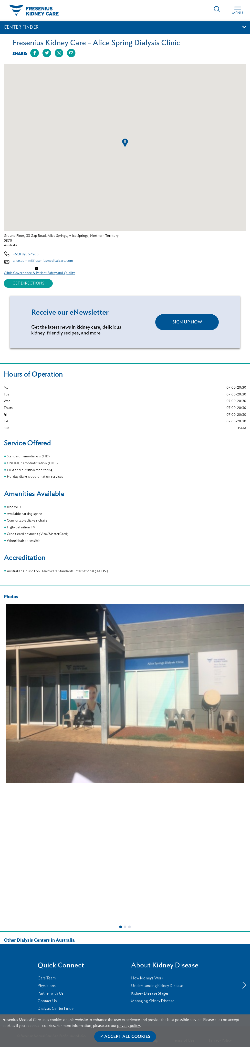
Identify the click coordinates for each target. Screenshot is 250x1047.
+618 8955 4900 (26, 254)
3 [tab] (129, 927)
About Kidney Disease (164, 965)
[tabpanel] (125, 693)
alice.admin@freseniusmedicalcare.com (43, 260)
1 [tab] (121, 927)
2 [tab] (125, 927)
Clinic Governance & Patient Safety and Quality (39, 273)
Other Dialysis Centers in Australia (39, 940)
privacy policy (128, 1026)
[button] (125, 143)
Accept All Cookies (127, 1037)
